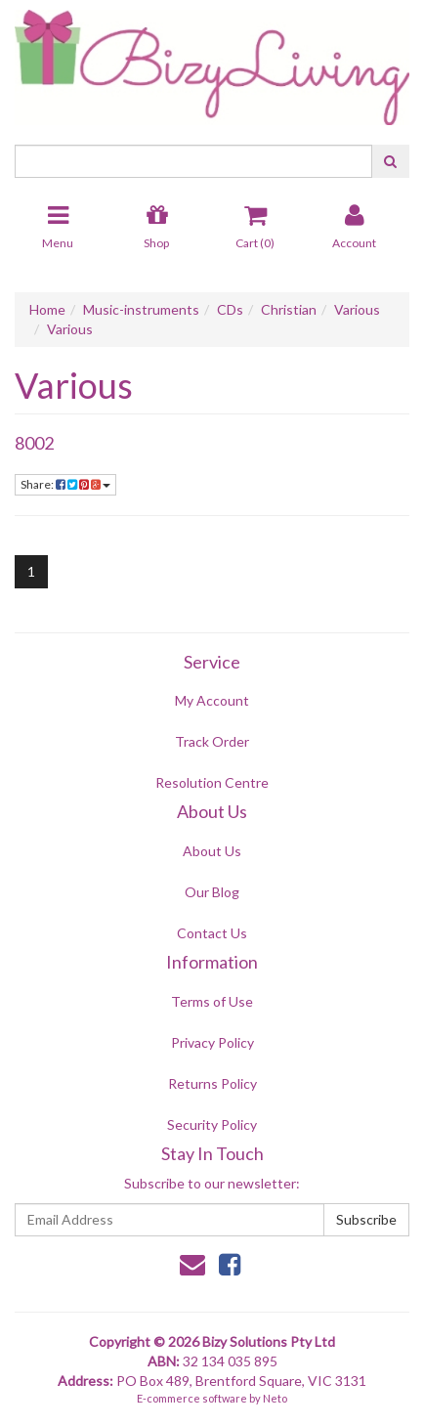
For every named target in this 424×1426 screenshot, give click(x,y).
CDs (230, 309)
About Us (212, 851)
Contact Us (212, 933)
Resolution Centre (212, 782)
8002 (34, 443)
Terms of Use (212, 1001)
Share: (65, 484)
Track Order (212, 741)
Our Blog (212, 892)
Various (357, 309)
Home (47, 309)
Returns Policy (212, 1083)
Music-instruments (141, 309)
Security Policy (212, 1124)
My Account (212, 700)
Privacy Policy (212, 1042)
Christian (289, 309)
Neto (275, 1398)
